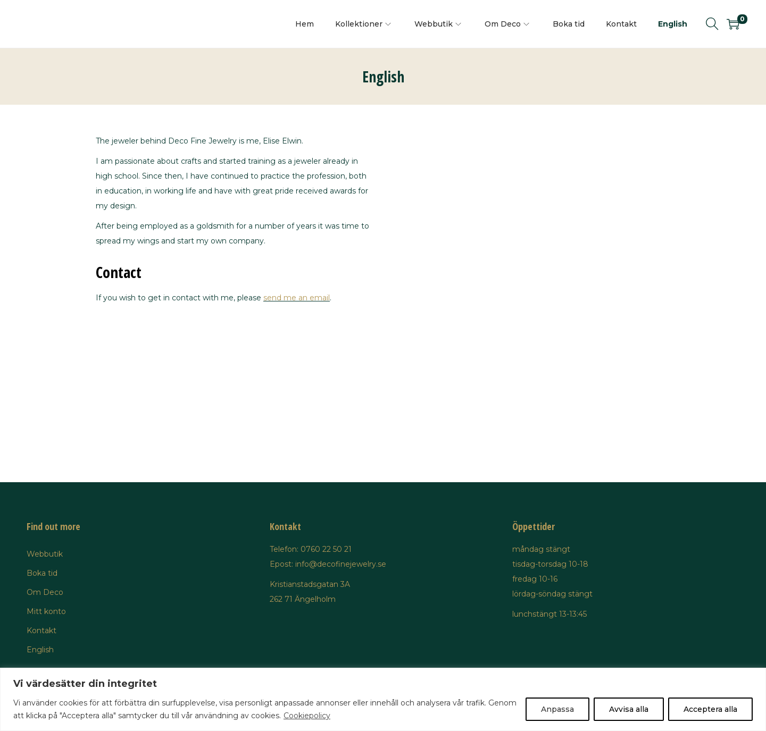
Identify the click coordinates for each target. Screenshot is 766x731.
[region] (383, 699)
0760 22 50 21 (326, 549)
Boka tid (42, 573)
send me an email (296, 298)
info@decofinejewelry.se (340, 564)
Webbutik (45, 554)
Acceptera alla (710, 709)
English (40, 649)
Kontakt (41, 630)
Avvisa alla (628, 709)
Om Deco (45, 592)
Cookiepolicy (307, 715)
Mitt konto (46, 611)
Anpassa (557, 709)
